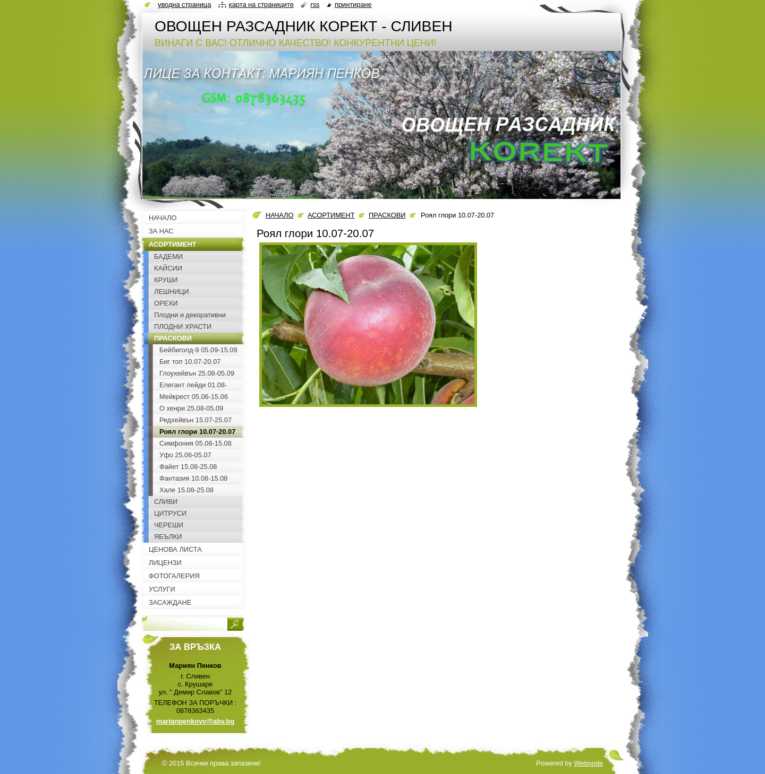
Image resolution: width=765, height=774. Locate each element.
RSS (314, 4)
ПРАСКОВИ (387, 215)
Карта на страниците (261, 4)
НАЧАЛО (279, 215)
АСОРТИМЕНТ (331, 215)
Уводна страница (184, 4)
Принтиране (353, 4)
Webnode (588, 763)
